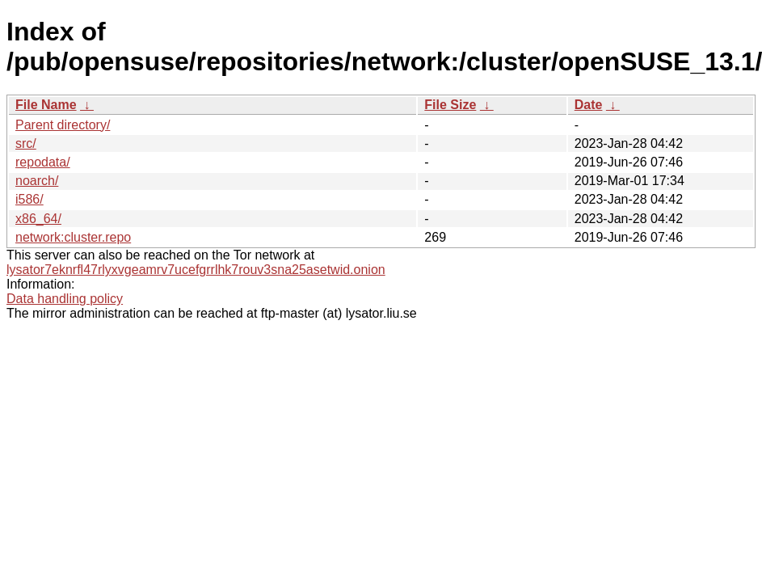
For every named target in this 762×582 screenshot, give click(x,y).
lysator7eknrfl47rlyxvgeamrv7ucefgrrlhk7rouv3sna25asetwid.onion (195, 269)
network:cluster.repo (73, 237)
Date (589, 105)
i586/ (29, 199)
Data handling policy (64, 299)
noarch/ (36, 181)
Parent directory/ (62, 125)
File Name (46, 105)
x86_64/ (38, 219)
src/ (25, 143)
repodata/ (42, 162)
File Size (450, 105)
